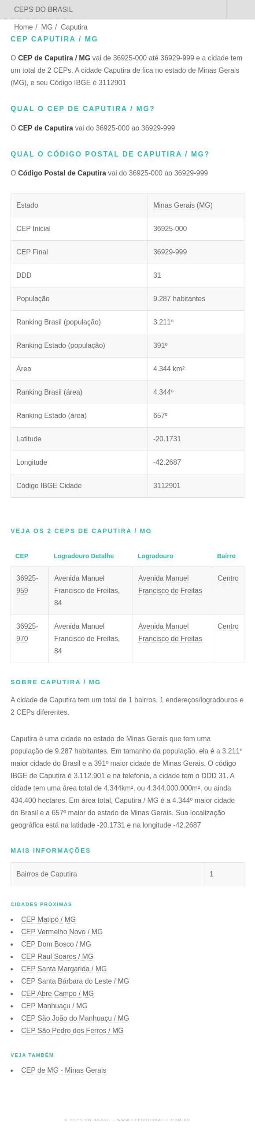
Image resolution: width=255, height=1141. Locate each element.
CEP (48, 919)
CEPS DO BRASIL (43, 9)
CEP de (64, 1070)
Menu (241, 9)
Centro (228, 578)
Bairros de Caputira (46, 874)
